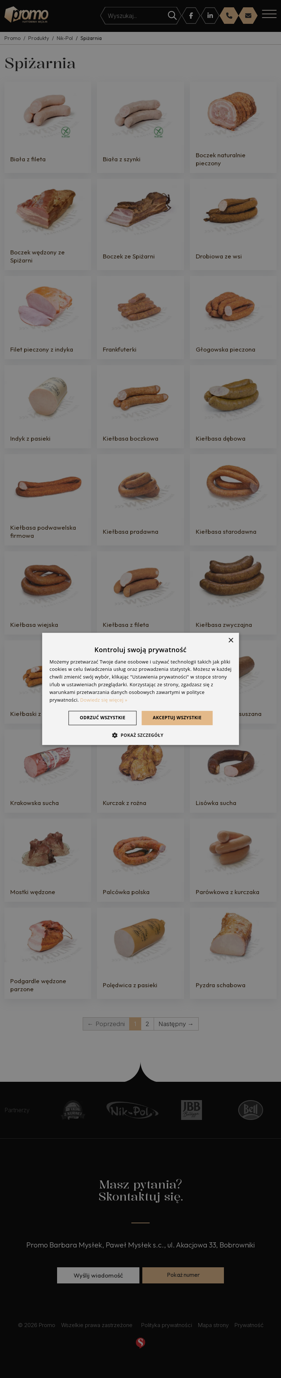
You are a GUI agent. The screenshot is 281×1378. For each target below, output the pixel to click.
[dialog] (140, 689)
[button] (140, 735)
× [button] (230, 641)
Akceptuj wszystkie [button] (177, 718)
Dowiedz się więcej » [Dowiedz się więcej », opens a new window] (103, 700)
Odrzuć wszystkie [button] (102, 718)
